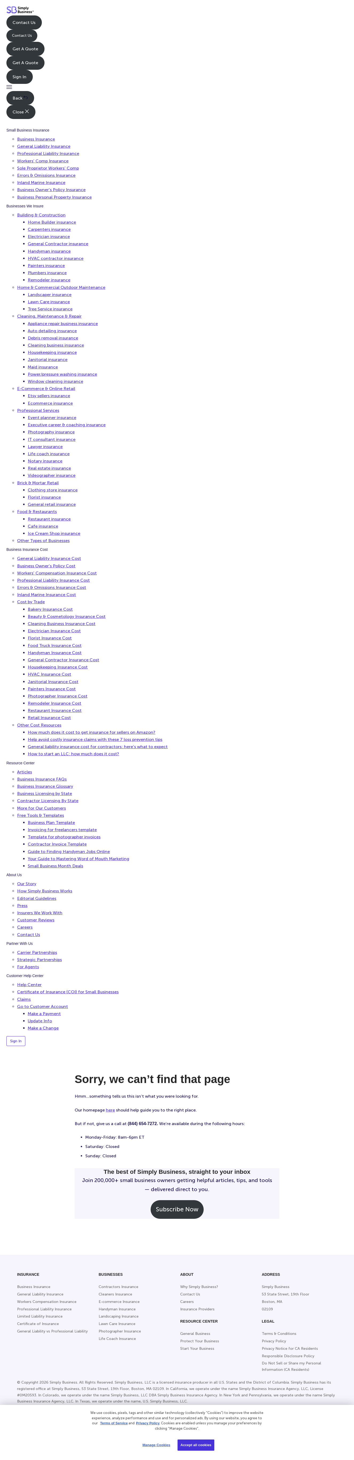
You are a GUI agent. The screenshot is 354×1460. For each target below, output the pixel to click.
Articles (24, 771)
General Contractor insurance (58, 243)
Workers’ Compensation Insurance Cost (57, 573)
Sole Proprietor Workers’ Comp (48, 168)
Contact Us (24, 22)
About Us (14, 875)
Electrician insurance (49, 236)
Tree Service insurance (50, 308)
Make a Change (43, 1028)
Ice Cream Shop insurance (54, 533)
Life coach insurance (49, 453)
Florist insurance (44, 497)
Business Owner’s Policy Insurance (51, 189)
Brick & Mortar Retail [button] (38, 482)
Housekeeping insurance (52, 352)
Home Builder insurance (52, 222)
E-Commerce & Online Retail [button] (46, 388)
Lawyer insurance (45, 446)
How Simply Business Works (44, 890)
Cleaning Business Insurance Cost (61, 623)
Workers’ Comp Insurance (43, 160)
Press (22, 905)
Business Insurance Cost (27, 549)
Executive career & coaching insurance (67, 424)
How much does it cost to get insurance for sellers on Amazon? (91, 732)
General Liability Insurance (43, 146)
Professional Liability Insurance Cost (53, 580)
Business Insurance (36, 139)
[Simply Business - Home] (20, 10)
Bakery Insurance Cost (50, 609)
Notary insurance (45, 461)
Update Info (40, 1020)
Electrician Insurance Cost (54, 630)
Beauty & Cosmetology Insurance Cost (67, 616)
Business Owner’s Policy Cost (46, 565)
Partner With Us (19, 943)
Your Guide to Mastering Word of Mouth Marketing (78, 858)
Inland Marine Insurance (41, 182)
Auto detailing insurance (52, 330)
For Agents (28, 966)
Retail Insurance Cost (49, 717)
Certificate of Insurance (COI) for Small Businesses (68, 991)
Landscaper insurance (49, 294)
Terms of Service (114, 1423)
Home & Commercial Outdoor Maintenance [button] (61, 287)
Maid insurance (43, 367)
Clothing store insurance (53, 490)
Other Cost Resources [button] (39, 725)
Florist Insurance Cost (50, 638)
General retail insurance (52, 504)
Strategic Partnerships (39, 959)
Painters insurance (46, 265)
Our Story (26, 883)
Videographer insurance (51, 475)
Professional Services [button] (38, 410)
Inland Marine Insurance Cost (46, 594)
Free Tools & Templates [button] (40, 815)
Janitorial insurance (47, 359)
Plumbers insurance (47, 272)
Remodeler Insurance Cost (54, 703)
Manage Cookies (156, 1445)
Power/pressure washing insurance (62, 374)
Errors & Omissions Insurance (46, 175)
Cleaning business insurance (56, 345)
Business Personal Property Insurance (54, 197)
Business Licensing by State (44, 793)
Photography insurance (51, 431)
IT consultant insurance (51, 439)
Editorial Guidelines (36, 898)
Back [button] (20, 98)
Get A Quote (25, 48)
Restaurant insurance (49, 519)
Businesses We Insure (24, 206)
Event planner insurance (52, 417)
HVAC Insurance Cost (49, 674)
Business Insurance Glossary (45, 786)
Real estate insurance (49, 468)
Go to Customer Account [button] (42, 1006)
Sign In (19, 76)
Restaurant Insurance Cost (55, 710)
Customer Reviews (35, 919)
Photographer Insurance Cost (57, 696)
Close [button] (21, 111)
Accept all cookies (195, 1445)
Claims (24, 999)
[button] (9, 87)
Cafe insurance (43, 526)
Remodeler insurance (49, 279)
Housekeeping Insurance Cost (58, 667)
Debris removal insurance (53, 338)
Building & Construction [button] (41, 215)
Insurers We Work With (39, 912)
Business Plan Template (51, 822)
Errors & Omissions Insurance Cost (51, 587)
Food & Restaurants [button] (37, 511)
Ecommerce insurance (50, 403)
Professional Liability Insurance (48, 153)
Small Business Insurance (27, 130)
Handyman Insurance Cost (55, 652)
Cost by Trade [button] (31, 601)
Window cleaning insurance (55, 381)
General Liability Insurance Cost (49, 558)
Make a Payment (44, 1013)
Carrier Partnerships (37, 952)
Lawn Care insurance (49, 301)
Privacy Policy (147, 1423)
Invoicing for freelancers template (62, 829)
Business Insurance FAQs (42, 779)
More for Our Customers (41, 808)
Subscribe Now (177, 1209)
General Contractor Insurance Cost (63, 659)
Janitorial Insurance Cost (53, 681)
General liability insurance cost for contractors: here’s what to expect (98, 746)
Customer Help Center (24, 976)
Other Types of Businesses (43, 540)
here (110, 1110)
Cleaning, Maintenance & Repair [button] (49, 316)
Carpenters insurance (49, 229)
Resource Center (20, 763)
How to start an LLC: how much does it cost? (73, 753)
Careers (25, 927)
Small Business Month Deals (55, 865)
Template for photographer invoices (64, 836)
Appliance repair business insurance (63, 323)
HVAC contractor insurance (55, 258)
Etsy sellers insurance (49, 395)
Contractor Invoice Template (57, 844)
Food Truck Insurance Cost (55, 645)
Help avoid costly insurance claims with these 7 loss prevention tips (95, 739)
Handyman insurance (49, 251)
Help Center (29, 984)
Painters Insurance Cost (52, 688)
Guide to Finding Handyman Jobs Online (69, 851)
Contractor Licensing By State (47, 800)
